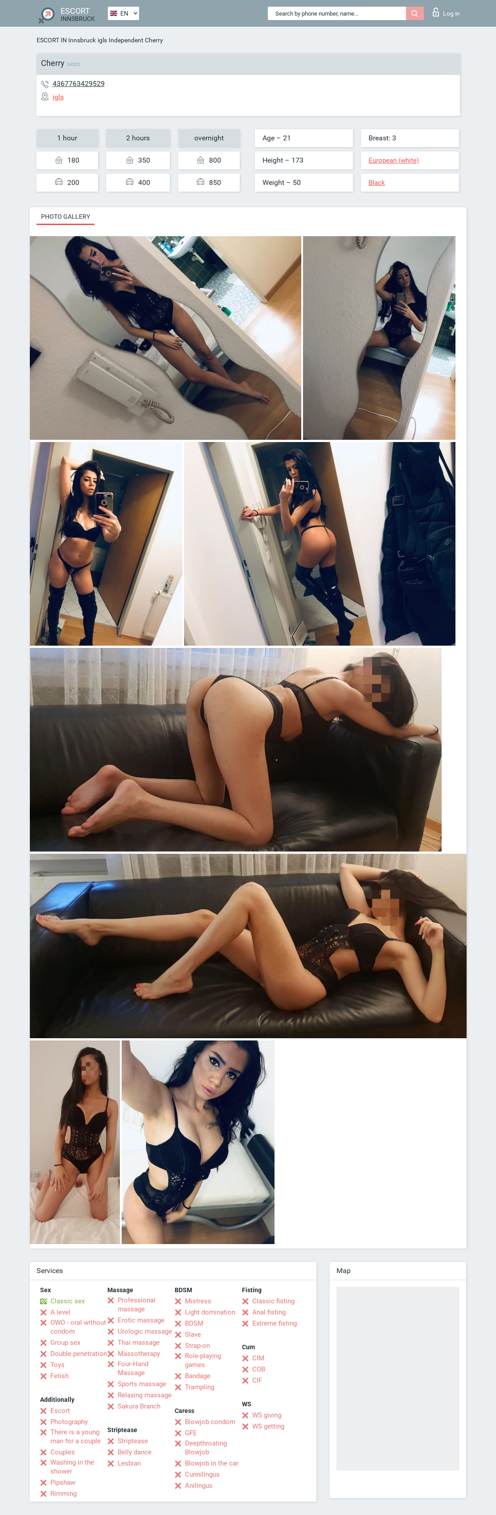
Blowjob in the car (211, 1463)
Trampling (199, 1387)
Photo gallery (65, 216)
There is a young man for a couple (75, 1436)
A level (60, 1312)
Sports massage (142, 1384)
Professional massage (137, 1304)
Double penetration (78, 1354)
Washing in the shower (72, 1466)
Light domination (210, 1312)
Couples (62, 1452)
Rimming (63, 1494)
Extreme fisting (274, 1323)
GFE (191, 1433)
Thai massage (139, 1343)
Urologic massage (145, 1331)
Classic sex (67, 1301)
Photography (69, 1422)
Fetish (59, 1376)
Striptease (133, 1441)
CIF (257, 1380)
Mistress (198, 1301)
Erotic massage (141, 1320)
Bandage (197, 1376)
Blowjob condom (210, 1422)
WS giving (266, 1415)
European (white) (394, 160)
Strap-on (197, 1346)
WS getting (268, 1426)
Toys (57, 1365)
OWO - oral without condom (78, 1326)
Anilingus (199, 1486)
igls (102, 40)
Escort (60, 1411)
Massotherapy (139, 1354)
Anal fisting (269, 1312)
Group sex (65, 1343)
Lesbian (129, 1463)
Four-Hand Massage (133, 1368)
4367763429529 (79, 83)
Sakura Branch (139, 1406)
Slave (193, 1335)
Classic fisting (273, 1301)
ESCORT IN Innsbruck (66, 40)
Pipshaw (62, 1482)
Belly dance (135, 1452)
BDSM (194, 1323)
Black (377, 183)
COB (258, 1369)
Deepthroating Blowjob (206, 1447)
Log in (446, 12)
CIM (258, 1358)
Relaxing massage (145, 1395)
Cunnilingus (202, 1474)
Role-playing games (203, 1360)
